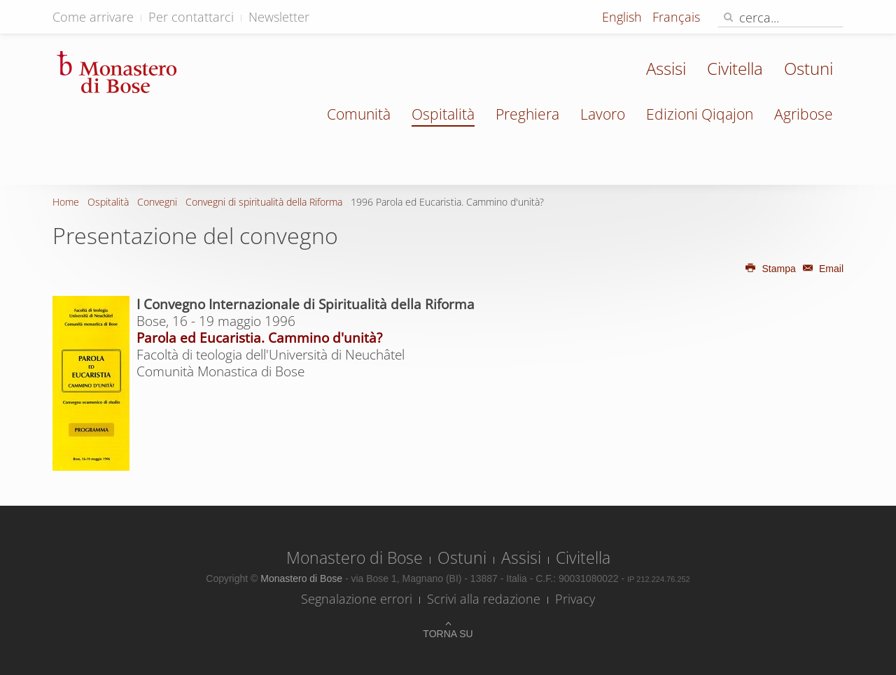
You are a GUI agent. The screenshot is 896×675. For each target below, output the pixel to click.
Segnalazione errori (356, 598)
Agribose (803, 114)
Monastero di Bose (354, 557)
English (623, 16)
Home (65, 201)
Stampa (770, 268)
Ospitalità (443, 114)
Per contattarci (191, 16)
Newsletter (278, 16)
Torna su (447, 633)
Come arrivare (93, 16)
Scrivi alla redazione (483, 598)
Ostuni (808, 68)
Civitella (735, 68)
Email (821, 268)
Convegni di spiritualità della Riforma (264, 201)
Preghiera (527, 114)
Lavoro (602, 114)
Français (676, 16)
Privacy (575, 598)
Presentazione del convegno (195, 235)
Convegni (157, 201)
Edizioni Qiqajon (699, 114)
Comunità (359, 114)
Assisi (666, 68)
